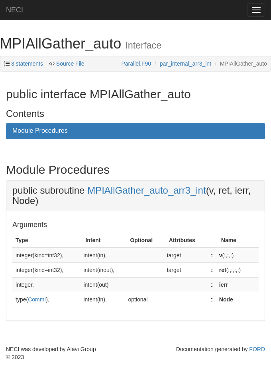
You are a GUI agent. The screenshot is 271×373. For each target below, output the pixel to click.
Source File (70, 63)
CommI (37, 299)
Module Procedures (40, 130)
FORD (257, 349)
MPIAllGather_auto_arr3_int (146, 190)
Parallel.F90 (136, 63)
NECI (14, 10)
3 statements (27, 63)
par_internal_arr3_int (185, 63)
